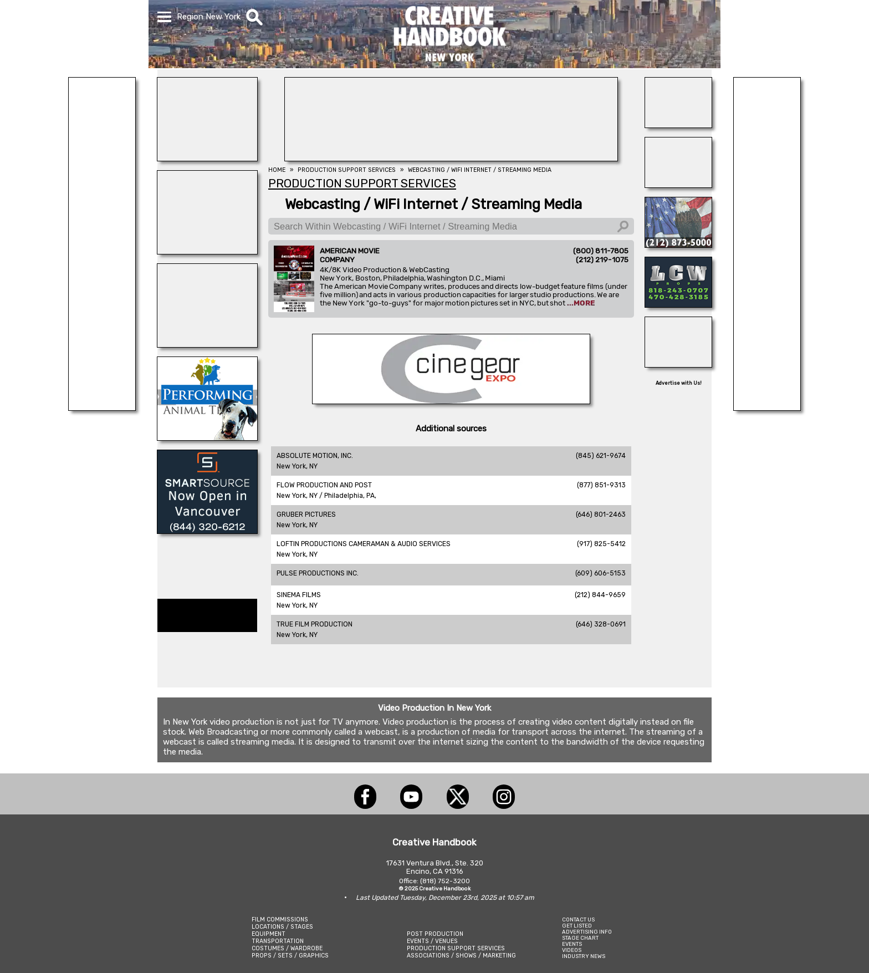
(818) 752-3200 (445, 881)
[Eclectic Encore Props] (102, 407)
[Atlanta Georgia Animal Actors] (207, 158)
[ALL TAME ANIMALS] (678, 244)
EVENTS (572, 944)
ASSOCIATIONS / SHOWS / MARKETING (461, 955)
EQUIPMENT (268, 934)
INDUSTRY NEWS (583, 956)
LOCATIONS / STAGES (282, 926)
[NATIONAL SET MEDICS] (451, 158)
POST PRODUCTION (435, 934)
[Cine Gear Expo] (451, 401)
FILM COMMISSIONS (280, 919)
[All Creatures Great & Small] (207, 344)
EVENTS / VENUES (432, 941)
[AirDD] (678, 364)
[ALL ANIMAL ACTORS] (207, 251)
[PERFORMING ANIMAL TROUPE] (207, 437)
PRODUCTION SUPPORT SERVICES (456, 948)
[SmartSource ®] (207, 531)
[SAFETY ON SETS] (678, 185)
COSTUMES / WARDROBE (287, 948)
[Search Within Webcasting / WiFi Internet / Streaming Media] (451, 226)
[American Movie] (767, 407)
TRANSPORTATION (278, 941)
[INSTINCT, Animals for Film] (678, 125)
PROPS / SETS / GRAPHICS (290, 955)
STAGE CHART (580, 938)
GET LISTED (577, 926)
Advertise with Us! (679, 383)
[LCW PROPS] (678, 304)
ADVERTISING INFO (587, 932)
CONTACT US (578, 919)
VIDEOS (571, 950)
